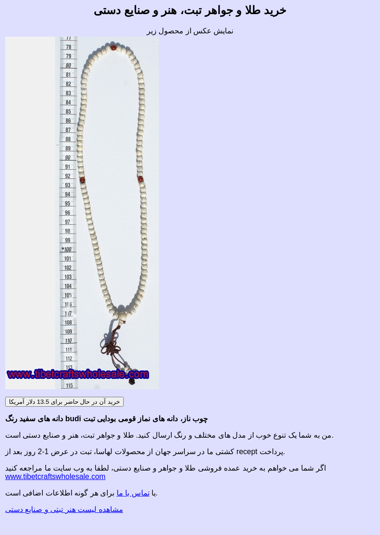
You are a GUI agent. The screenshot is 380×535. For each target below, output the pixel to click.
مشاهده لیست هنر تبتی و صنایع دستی (64, 509)
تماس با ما (133, 493)
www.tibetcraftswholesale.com (55, 476)
